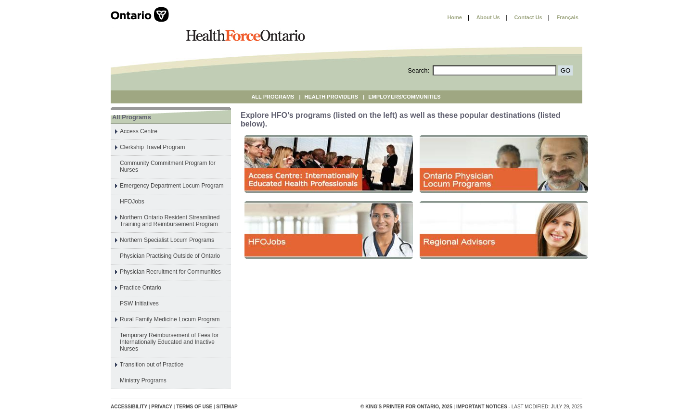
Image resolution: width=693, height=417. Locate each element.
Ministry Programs (143, 380)
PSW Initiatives (139, 303)
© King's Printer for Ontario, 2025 (406, 406)
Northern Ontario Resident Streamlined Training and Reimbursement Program (169, 220)
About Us (488, 17)
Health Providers (332, 97)
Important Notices (481, 406)
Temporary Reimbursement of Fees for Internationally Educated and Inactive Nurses (169, 342)
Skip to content (417, 17)
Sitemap (226, 406)
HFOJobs (132, 201)
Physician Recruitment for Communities (170, 271)
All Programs (272, 97)
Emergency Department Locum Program (171, 185)
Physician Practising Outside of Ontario (170, 256)
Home (454, 17)
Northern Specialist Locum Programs (167, 240)
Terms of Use (194, 406)
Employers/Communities (404, 97)
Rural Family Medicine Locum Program (169, 319)
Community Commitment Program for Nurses (168, 166)
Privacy (161, 406)
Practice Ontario (140, 287)
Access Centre (138, 131)
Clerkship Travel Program (152, 147)
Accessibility (129, 406)
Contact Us (528, 17)
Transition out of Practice (151, 364)
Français (567, 17)
